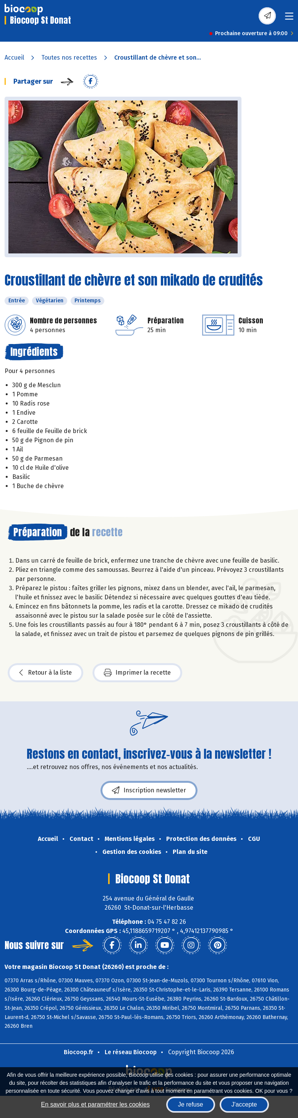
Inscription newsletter (149, 790)
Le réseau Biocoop (131, 1052)
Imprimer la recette (137, 673)
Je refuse (190, 1104)
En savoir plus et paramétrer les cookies (95, 1104)
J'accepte (244, 1104)
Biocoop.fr (78, 1052)
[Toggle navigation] (289, 18)
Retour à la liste (45, 673)
